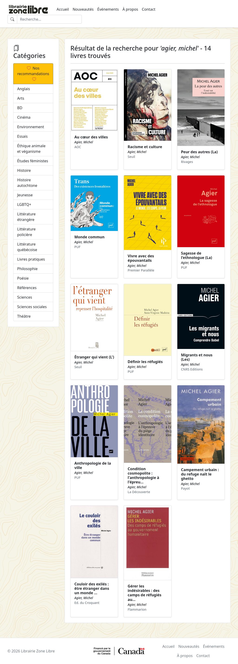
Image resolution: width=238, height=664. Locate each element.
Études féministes (32, 160)
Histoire (24, 170)
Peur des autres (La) (199, 151)
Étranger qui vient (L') (94, 357)
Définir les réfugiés (145, 361)
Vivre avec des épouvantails (141, 258)
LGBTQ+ (24, 204)
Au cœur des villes (91, 137)
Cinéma (23, 117)
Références (26, 287)
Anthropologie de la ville (92, 465)
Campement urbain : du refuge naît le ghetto (200, 474)
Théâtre (24, 316)
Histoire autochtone (27, 182)
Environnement (30, 126)
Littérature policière (26, 232)
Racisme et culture (145, 146)
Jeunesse (25, 195)
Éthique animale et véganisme (31, 148)
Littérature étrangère (26, 216)
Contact (148, 9)
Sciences (24, 297)
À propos (130, 9)
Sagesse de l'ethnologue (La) (196, 255)
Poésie (23, 278)
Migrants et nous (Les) (196, 357)
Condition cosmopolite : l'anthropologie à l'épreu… (143, 475)
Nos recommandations (33, 74)
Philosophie (27, 268)
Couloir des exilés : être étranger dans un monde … (91, 588)
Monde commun (89, 236)
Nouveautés (83, 9)
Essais (22, 136)
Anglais (23, 88)
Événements (108, 9)
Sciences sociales (32, 306)
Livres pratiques (31, 259)
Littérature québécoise (27, 247)
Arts (20, 98)
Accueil (63, 9)
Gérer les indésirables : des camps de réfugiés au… (144, 593)
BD (19, 107)
